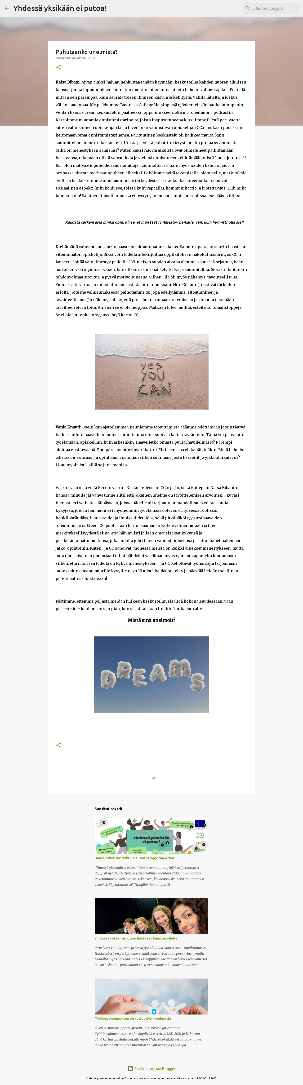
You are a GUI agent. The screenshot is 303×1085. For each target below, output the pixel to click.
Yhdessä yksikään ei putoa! (60, 8)
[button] (58, 67)
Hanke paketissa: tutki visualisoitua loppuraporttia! (134, 858)
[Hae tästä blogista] (274, 8)
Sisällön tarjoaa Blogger (151, 1069)
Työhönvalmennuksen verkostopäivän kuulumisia (133, 1018)
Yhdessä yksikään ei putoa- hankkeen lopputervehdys (136, 938)
